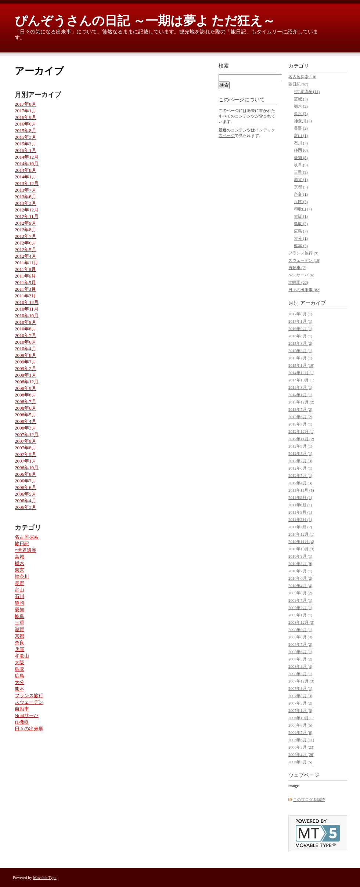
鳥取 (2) (301, 223)
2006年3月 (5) (300, 762)
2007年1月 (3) (300, 710)
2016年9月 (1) (300, 328)
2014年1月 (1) (300, 394)
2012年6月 (25, 243)
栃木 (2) (301, 106)
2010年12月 (27, 302)
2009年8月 (25, 355)
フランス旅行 (29, 695)
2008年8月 (25, 395)
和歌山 (22, 656)
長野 (19, 583)
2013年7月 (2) (300, 409)
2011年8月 (25, 269)
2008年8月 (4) (300, 637)
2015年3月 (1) (300, 350)
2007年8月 (25, 447)
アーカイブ (313, 303)
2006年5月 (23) (301, 747)
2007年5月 (25, 454)
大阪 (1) (301, 216)
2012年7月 (25, 236)
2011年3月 (25, 289)
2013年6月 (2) (300, 416)
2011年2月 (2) (300, 527)
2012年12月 (27, 210)
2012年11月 (27, 216)
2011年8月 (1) (300, 497)
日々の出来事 (29, 728)
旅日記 (22, 543)
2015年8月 (25, 130)
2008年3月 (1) (300, 673)
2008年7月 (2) (300, 644)
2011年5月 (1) (300, 512)
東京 (19, 570)
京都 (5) (301, 187)
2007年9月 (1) (300, 688)
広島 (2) (301, 231)
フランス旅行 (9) (303, 253)
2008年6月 (25, 408)
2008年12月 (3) (301, 622)
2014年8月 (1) (300, 387)
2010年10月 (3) (301, 549)
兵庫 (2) (301, 201)
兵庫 (19, 649)
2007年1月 (25, 461)
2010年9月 (25, 322)
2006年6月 (25, 487)
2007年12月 (27, 434)
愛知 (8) (301, 157)
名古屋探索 (27, 537)
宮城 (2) (301, 99)
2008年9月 (25, 388)
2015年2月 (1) (300, 358)
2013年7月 (25, 190)
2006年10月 (27, 467)
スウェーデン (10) (304, 260)
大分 (19, 682)
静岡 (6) (301, 150)
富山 (19, 590)
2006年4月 (25, 500)
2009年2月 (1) (300, 607)
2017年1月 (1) (300, 321)
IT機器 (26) (298, 282)
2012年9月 (25, 223)
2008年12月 (27, 381)
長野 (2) (301, 128)
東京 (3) (301, 113)
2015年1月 (25, 150)
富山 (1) (301, 135)
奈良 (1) (301, 194)
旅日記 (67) (298, 84)
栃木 (19, 563)
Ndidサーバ (27, 715)
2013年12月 (27, 183)
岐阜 (19, 616)
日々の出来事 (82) (304, 289)
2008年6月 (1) (300, 651)
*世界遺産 (25, 550)
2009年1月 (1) (300, 615)
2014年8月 (25, 170)
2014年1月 (25, 177)
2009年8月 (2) (300, 593)
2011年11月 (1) (301, 490)
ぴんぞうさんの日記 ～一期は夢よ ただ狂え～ (145, 21)
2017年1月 (25, 110)
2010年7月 (25, 335)
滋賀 (19, 629)
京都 (19, 636)
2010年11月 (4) (301, 541)
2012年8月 (25, 229)
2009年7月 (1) (300, 600)
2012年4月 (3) (300, 483)
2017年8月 (25, 104)
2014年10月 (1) (301, 380)
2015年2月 (25, 143)
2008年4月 (25, 421)
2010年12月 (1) (301, 534)
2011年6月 (25, 276)
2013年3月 (25, 203)
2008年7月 (25, 401)
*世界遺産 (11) (307, 91)
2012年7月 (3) (300, 461)
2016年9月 (25, 117)
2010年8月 (25, 329)
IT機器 (22, 722)
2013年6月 (25, 196)
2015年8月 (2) (300, 343)
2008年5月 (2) (300, 659)
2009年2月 (25, 368)
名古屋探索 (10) (302, 77)
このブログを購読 (309, 799)
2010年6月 (25, 342)
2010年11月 (27, 309)
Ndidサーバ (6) (301, 275)
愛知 (19, 609)
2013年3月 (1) (300, 424)
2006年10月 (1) (301, 718)
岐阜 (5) (301, 165)
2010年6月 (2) (300, 578)
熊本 (19, 689)
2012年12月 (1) (301, 431)
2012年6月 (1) (300, 468)
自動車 (22, 709)
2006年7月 (25, 481)
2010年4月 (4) (300, 585)
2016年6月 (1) (300, 336)
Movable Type (45, 877)
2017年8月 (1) (300, 314)
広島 (19, 675)
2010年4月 (25, 348)
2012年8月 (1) (300, 453)
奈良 (19, 642)
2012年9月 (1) (300, 446)
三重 (19, 623)
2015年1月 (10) (301, 365)
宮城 (19, 557)
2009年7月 (25, 362)
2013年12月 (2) (301, 402)
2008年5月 (25, 414)
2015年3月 (25, 137)
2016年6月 (25, 124)
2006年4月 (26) (301, 754)
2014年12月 (27, 157)
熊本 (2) (301, 245)
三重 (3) (301, 172)
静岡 (19, 603)
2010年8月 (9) (300, 563)
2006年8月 (25, 474)
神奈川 (22, 576)
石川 (19, 596)
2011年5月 (25, 282)
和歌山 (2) (303, 209)
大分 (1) (301, 238)
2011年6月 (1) (300, 505)
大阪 (19, 662)
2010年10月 (27, 315)
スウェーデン (29, 702)
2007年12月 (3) (301, 681)
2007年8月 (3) (300, 696)
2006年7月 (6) (300, 732)
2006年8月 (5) (300, 725)
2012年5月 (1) (300, 475)
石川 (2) (301, 143)
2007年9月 (25, 441)
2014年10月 (27, 163)
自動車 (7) (297, 267)
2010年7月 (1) (300, 571)
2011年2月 (25, 295)
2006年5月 (25, 494)
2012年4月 (25, 256)
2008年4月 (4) (300, 666)
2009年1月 (25, 375)
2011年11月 (26, 262)
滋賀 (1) (301, 179)
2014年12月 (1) (301, 372)
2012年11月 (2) (301, 439)
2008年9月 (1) (300, 629)
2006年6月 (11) (301, 740)
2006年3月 (25, 507)
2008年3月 (25, 428)
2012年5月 (25, 249)
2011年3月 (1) (300, 519)
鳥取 (19, 669)
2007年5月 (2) (300, 703)
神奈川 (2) (303, 121)
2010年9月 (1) (300, 556)
